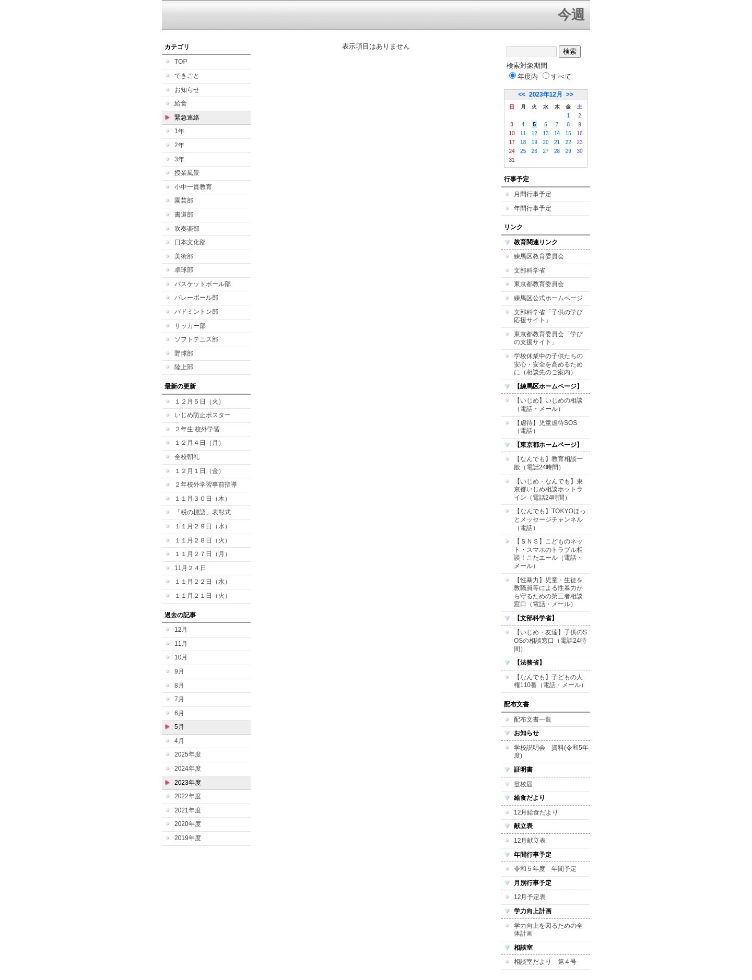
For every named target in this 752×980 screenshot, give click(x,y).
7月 (179, 699)
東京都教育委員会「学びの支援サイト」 (548, 338)
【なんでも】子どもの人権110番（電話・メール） (550, 681)
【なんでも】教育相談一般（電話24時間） (548, 463)
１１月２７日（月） (202, 554)
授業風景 (186, 172)
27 (545, 151)
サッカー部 (190, 325)
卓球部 (183, 270)
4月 (179, 741)
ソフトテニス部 (196, 339)
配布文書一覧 (532, 719)
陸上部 (183, 367)
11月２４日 (190, 568)
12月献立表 (530, 840)
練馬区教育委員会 (539, 256)
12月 (180, 629)
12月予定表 (530, 897)
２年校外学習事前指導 (205, 484)
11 (523, 133)
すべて (557, 76)
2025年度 (187, 754)
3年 (179, 159)
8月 (179, 685)
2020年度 (187, 824)
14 (557, 133)
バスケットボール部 (202, 284)
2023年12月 (545, 94)
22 (568, 142)
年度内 (523, 76)
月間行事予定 (532, 194)
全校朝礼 (186, 457)
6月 (179, 713)
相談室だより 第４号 (545, 961)
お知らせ (186, 89)
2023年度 (187, 782)
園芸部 (183, 200)
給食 (180, 103)
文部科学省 (529, 270)
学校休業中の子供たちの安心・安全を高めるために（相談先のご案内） (548, 364)
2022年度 (187, 796)
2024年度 (187, 768)
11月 (180, 643)
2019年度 (187, 838)
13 (545, 133)
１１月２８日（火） (202, 540)
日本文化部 (190, 242)
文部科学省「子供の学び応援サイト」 (548, 316)
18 (523, 142)
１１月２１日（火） (202, 595)
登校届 (523, 784)
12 (534, 133)
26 (534, 151)
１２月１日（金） (199, 471)
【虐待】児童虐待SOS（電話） (545, 427)
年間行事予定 (532, 208)
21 (557, 142)
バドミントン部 (196, 311)
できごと (186, 75)
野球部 (183, 353)
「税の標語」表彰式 (202, 512)
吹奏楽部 (186, 228)
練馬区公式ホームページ (548, 298)
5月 (179, 726)
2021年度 (187, 810)
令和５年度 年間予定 (545, 868)
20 (545, 142)
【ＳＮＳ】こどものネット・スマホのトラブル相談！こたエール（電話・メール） (548, 554)
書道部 (183, 214)
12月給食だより (536, 812)
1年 (179, 131)
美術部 (183, 256)
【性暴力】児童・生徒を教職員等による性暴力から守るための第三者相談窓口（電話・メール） (548, 592)
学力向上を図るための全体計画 (548, 930)
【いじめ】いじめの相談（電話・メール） (548, 404)
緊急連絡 (186, 117)
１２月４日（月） (199, 442)
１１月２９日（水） (202, 526)
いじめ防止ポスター (202, 415)
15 (568, 133)
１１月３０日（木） (202, 498)
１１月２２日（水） (202, 581)
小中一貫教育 (193, 187)
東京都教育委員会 (539, 284)
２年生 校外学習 (197, 429)
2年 (179, 145)
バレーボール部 (196, 297)
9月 (179, 671)
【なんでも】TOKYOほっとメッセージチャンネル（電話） (550, 519)
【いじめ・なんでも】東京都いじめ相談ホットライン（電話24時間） (548, 489)
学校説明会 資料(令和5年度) (551, 752)
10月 (180, 657)
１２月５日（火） (199, 401)
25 (523, 151)
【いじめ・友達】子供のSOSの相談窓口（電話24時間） (550, 640)
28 (557, 151)
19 (534, 142)
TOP (180, 61)
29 (568, 151)
